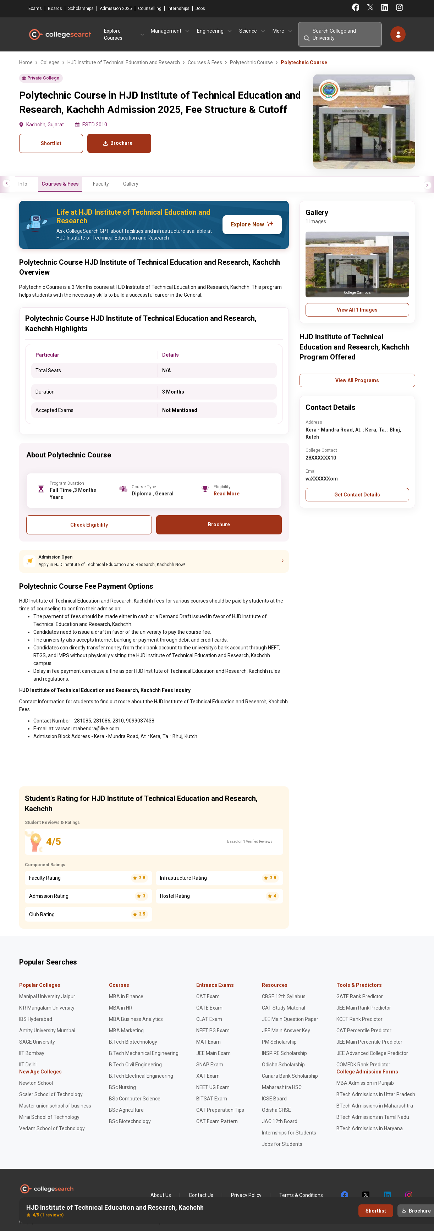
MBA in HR (120, 1008)
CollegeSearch (59, 34)
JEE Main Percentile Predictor (369, 1042)
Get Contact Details (357, 495)
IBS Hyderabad (35, 1019)
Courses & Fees (60, 184)
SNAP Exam (209, 1064)
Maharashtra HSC (282, 1087)
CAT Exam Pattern (217, 1121)
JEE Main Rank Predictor (363, 1008)
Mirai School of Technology (49, 1117)
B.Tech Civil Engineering (135, 1064)
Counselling (149, 8)
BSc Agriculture (126, 1110)
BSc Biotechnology (130, 1121)
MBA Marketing (126, 1030)
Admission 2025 (116, 8)
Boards (55, 8)
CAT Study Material (283, 1008)
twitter (365, 1195)
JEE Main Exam (213, 1053)
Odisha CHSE (276, 1110)
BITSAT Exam (211, 1098)
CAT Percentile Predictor (363, 1030)
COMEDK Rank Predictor (363, 1064)
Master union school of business (55, 1106)
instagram (408, 1195)
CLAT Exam (209, 1019)
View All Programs (357, 380)
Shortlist (51, 143)
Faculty (101, 184)
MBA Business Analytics (136, 1019)
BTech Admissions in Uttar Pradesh (375, 1094)
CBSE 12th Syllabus (284, 996)
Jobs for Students (282, 1144)
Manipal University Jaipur (47, 996)
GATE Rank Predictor (359, 996)
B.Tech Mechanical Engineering (143, 1053)
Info (22, 184)
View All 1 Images (357, 310)
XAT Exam (208, 1076)
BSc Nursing (122, 1087)
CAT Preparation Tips (220, 1110)
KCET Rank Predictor (359, 1019)
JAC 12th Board (279, 1121)
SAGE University (37, 1042)
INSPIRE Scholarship (284, 1053)
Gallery (130, 184)
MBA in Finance (126, 996)
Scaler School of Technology (51, 1094)
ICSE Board (274, 1098)
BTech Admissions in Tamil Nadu (372, 1117)
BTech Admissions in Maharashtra (374, 1106)
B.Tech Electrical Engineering (141, 1076)
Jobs (200, 8)
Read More (227, 493)
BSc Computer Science (134, 1098)
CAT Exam (208, 996)
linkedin (387, 1195)
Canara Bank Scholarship (290, 1076)
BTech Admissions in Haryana (369, 1128)
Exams (35, 8)
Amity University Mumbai (47, 1030)
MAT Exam (208, 1042)
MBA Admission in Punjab (365, 1083)
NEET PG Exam (213, 1030)
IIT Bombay (31, 1053)
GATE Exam (209, 1008)
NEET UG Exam (213, 1087)
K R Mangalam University (47, 1008)
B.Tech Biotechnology (133, 1042)
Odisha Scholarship (283, 1064)
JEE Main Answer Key (286, 1030)
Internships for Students (289, 1133)
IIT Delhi (28, 1064)
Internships (178, 8)
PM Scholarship (279, 1042)
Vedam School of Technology (52, 1128)
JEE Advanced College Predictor (372, 1053)
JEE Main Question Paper (290, 1019)
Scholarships (81, 8)
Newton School (36, 1083)
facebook (344, 1195)
